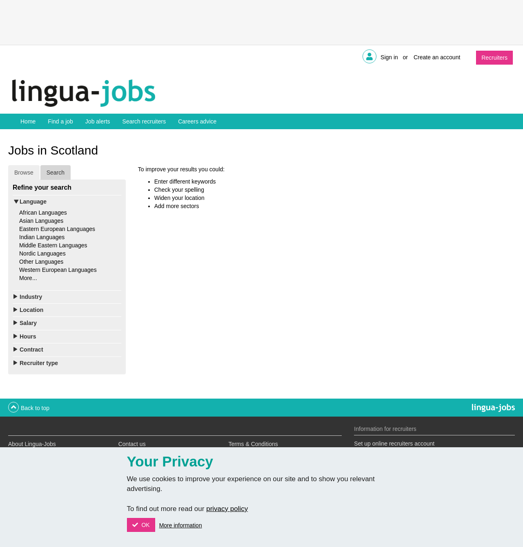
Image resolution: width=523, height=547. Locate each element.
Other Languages (41, 261)
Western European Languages (58, 270)
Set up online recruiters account (394, 443)
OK (145, 525)
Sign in (389, 57)
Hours (28, 336)
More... (28, 278)
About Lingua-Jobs (32, 444)
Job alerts (97, 121)
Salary (28, 323)
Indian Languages (42, 237)
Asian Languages (41, 220)
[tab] (67, 201)
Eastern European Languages (57, 229)
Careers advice (197, 121)
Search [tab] (56, 172)
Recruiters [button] (494, 57)
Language (33, 201)
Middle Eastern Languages (53, 245)
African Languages (43, 212)
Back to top (35, 408)
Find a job (60, 121)
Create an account (437, 57)
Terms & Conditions (253, 444)
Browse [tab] (23, 172)
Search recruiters (144, 121)
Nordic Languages (42, 253)
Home (28, 121)
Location (31, 310)
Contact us (132, 444)
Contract (31, 349)
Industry (31, 297)
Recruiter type (39, 363)
